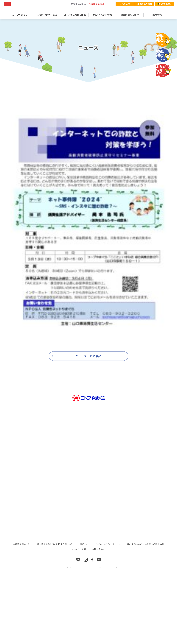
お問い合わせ (98, 553)
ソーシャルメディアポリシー (108, 548)
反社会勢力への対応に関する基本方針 (145, 548)
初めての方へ (165, 4)
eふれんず (125, 4)
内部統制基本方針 (21, 548)
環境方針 (84, 548)
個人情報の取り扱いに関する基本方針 (55, 548)
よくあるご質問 (144, 4)
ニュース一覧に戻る (88, 360)
